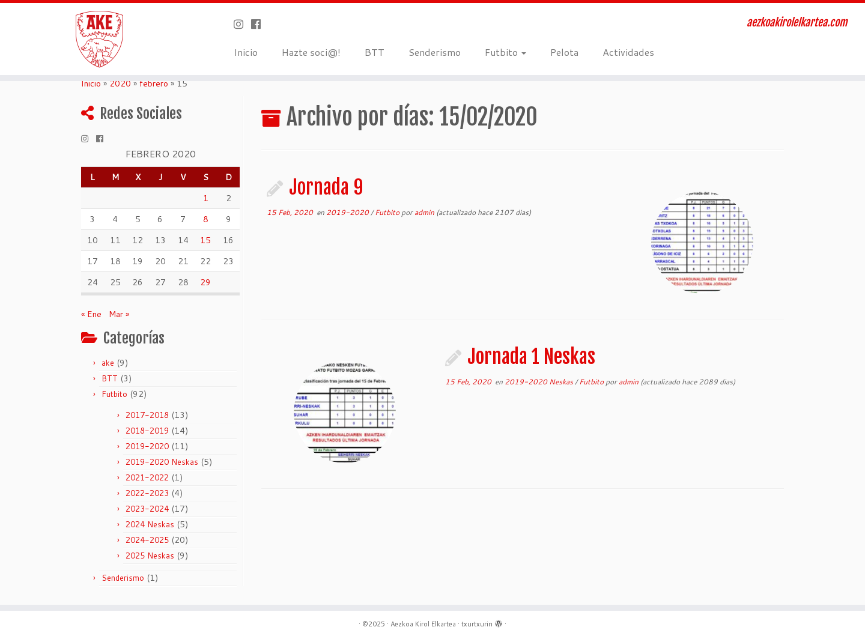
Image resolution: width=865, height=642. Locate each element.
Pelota (564, 52)
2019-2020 (147, 446)
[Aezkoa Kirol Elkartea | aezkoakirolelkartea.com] (99, 39)
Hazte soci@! (311, 52)
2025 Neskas (150, 555)
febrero (153, 83)
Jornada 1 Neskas (531, 357)
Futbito (505, 52)
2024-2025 (147, 539)
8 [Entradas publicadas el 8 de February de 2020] (205, 219)
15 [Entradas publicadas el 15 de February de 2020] (205, 240)
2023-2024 (147, 508)
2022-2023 (147, 493)
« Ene (91, 314)
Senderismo (434, 52)
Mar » (119, 314)
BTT (374, 52)
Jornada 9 (326, 187)
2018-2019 (147, 430)
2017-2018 (147, 415)
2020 (120, 83)
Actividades (628, 52)
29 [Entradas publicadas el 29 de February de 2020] (205, 282)
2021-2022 (147, 477)
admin (424, 212)
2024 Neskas (150, 524)
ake (108, 362)
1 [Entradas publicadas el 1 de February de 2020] (205, 198)
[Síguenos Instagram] (242, 24)
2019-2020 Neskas (162, 461)
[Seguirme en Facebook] (260, 24)
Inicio (246, 52)
